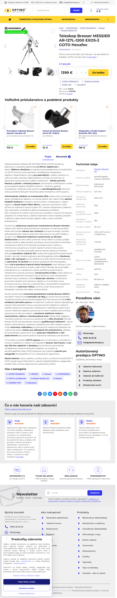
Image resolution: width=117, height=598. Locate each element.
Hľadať (76, 10)
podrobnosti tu (27, 561)
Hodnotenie (64, 49)
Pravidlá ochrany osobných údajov (86, 590)
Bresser (70, 94)
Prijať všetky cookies (26, 582)
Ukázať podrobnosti (27, 593)
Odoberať (94, 493)
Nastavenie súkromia (83, 587)
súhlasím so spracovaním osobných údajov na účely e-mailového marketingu (74, 500)
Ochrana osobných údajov (62, 587)
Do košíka (98, 72)
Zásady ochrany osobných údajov (26, 576)
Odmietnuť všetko (26, 588)
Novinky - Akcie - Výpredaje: (29, 498)
